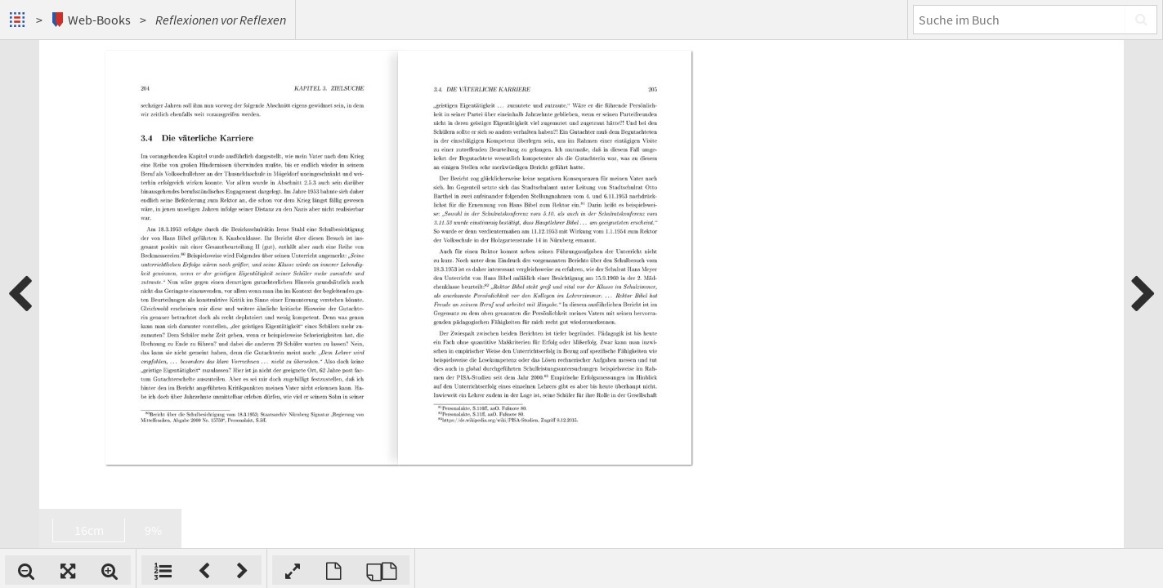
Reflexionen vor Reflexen (220, 19)
